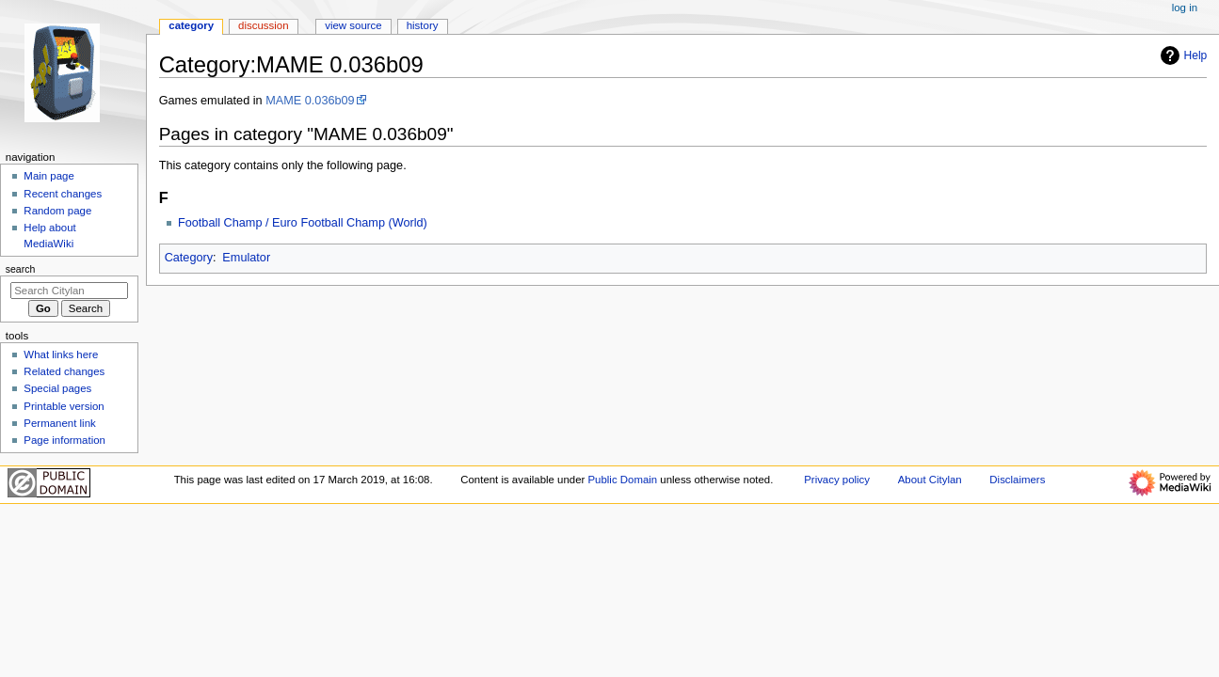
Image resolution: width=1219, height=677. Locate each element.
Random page (57, 210)
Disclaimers (1017, 479)
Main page (49, 175)
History (423, 25)
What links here (61, 354)
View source (353, 25)
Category (189, 257)
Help (1182, 55)
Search (21, 269)
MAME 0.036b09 (310, 100)
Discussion (263, 25)
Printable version (64, 406)
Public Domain (623, 479)
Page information (64, 440)
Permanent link (59, 423)
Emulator (246, 257)
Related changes (64, 371)
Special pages (57, 388)
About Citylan (930, 479)
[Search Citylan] (69, 290)
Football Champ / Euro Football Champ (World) (302, 222)
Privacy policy (837, 479)
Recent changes (63, 193)
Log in (1184, 7)
